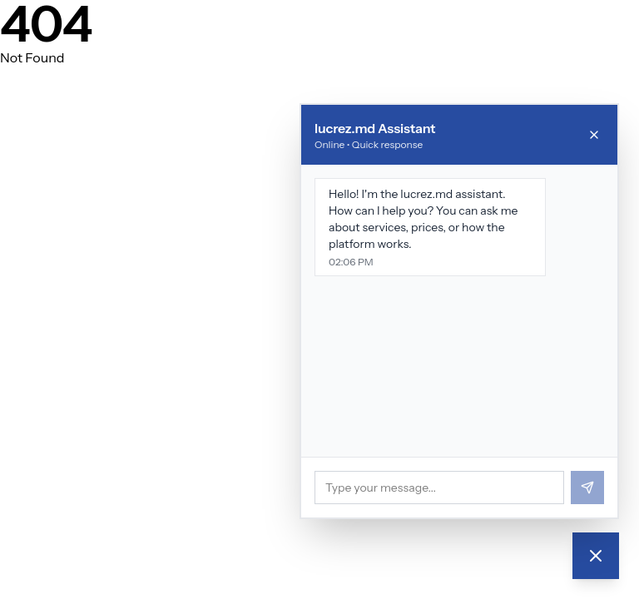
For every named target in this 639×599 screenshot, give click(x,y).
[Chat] (595, 555)
